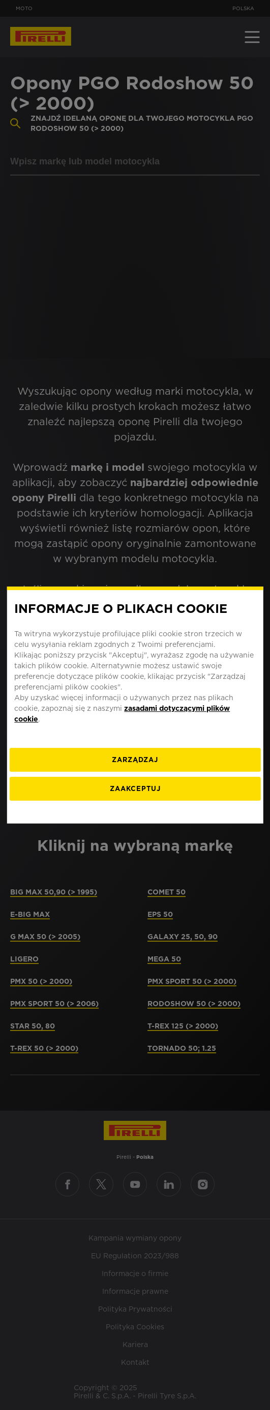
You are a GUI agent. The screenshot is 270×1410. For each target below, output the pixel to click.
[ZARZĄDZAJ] (134, 760)
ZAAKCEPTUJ (135, 789)
